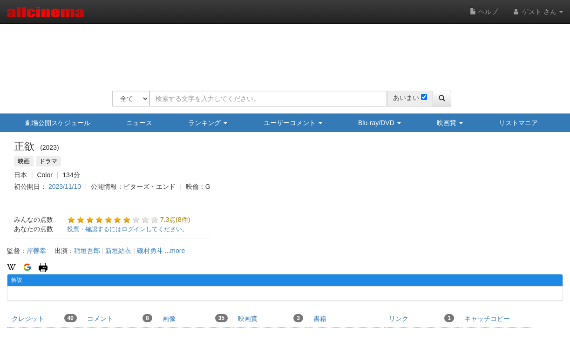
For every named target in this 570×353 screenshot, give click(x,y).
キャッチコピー (487, 318)
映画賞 (450, 123)
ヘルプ (484, 11)
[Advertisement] (281, 51)
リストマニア (518, 123)
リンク (421, 318)
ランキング (207, 123)
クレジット (44, 318)
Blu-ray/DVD (379, 123)
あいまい (406, 97)
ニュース (139, 123)
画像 (195, 318)
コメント (119, 318)
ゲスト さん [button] (537, 11)
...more (175, 250)
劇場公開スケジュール (57, 123)
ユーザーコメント (293, 123)
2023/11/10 (64, 186)
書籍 (319, 318)
